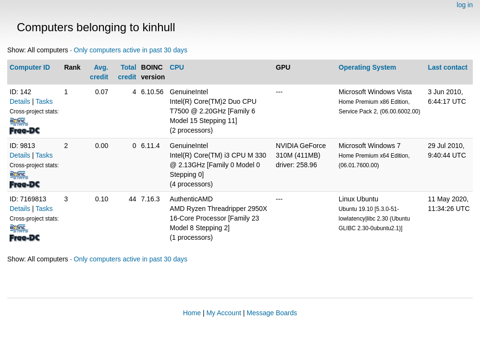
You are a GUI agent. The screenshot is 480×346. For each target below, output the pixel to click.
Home (192, 313)
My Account (223, 313)
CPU (177, 67)
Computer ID (30, 67)
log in (465, 5)
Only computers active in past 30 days (131, 50)
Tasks (44, 101)
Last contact (447, 67)
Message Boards (271, 313)
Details (20, 101)
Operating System (367, 67)
